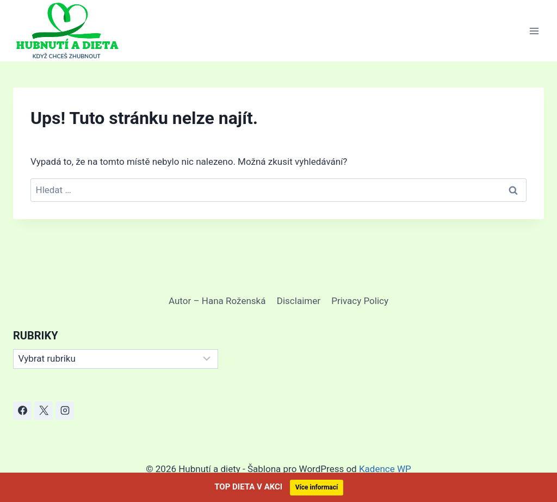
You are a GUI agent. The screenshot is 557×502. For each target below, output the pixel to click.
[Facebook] (22, 410)
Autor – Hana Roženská (217, 300)
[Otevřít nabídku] (534, 30)
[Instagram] (64, 410)
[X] (43, 410)
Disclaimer (298, 300)
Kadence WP (385, 468)
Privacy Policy (359, 300)
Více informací (316, 487)
